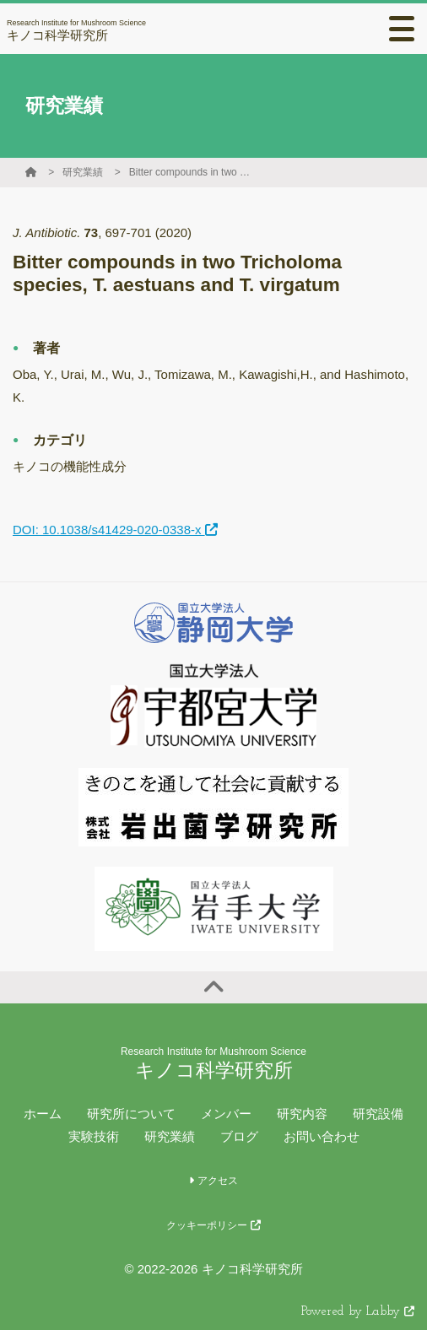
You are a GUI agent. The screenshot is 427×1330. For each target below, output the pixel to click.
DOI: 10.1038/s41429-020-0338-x (115, 529)
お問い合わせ (321, 1136)
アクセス (213, 1181)
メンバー (226, 1113)
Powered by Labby (357, 1312)
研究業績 (82, 172)
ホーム (43, 1113)
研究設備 (378, 1113)
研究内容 (302, 1113)
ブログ (239, 1136)
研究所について (131, 1113)
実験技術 (93, 1136)
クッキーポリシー (213, 1225)
